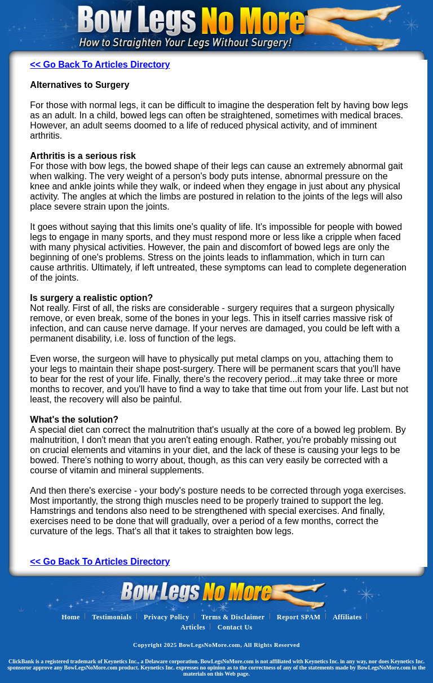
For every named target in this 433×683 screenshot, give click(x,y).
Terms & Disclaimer (233, 617)
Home (70, 617)
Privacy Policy (166, 617)
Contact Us (235, 627)
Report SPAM (299, 617)
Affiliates (347, 617)
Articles (192, 627)
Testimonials (111, 617)
